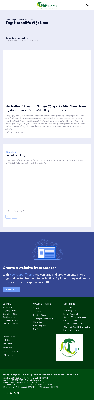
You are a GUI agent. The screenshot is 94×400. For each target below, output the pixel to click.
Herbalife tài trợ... (16, 155)
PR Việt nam (7, 348)
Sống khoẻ (10, 152)
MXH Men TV (8, 355)
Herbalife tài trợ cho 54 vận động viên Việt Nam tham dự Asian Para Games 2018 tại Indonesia (45, 108)
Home (8, 20)
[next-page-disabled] (14, 217)
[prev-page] (8, 217)
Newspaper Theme (21, 274)
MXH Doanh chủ (9, 340)
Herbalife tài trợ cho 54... (17, 38)
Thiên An (9, 132)
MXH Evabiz (7, 344)
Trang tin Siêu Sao (10, 351)
